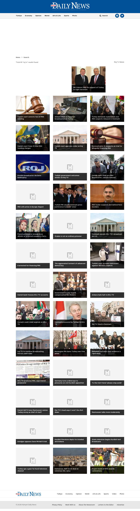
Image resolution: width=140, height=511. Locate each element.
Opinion (38, 15)
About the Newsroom (87, 505)
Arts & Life (57, 15)
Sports (66, 15)
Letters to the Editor (106, 505)
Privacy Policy (57, 505)
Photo (74, 15)
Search (26, 57)
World (47, 15)
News (18, 57)
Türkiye (19, 15)
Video (114, 494)
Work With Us (70, 505)
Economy (28, 15)
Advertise (120, 505)
